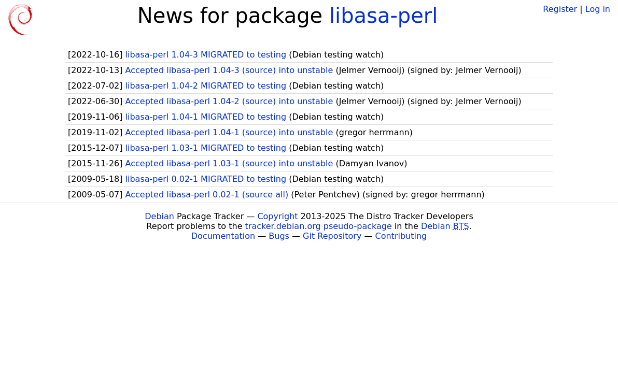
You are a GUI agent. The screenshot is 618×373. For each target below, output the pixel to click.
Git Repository (332, 236)
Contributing (401, 236)
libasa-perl (383, 15)
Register (560, 9)
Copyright (277, 216)
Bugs (279, 236)
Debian (159, 216)
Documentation (223, 236)
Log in (597, 9)
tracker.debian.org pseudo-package (318, 226)
